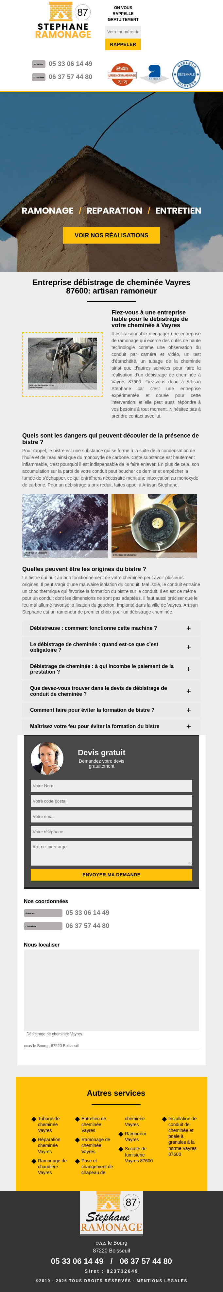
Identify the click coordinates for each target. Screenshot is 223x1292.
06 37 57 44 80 (70, 76)
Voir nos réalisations (111, 235)
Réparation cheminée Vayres (49, 1145)
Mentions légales (162, 1281)
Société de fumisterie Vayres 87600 (139, 1154)
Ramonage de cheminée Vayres (95, 1145)
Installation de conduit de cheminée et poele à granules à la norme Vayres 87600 (182, 1136)
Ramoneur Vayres (135, 1136)
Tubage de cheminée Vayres (49, 1124)
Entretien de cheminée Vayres (93, 1124)
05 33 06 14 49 (70, 63)
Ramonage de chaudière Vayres (52, 1166)
